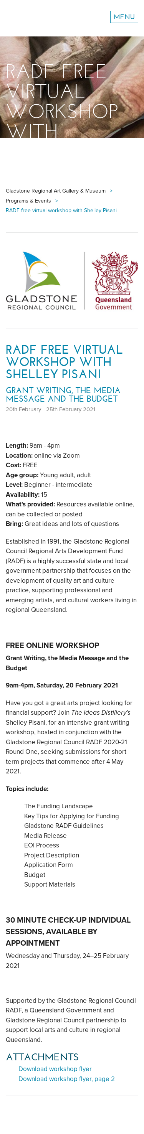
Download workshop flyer (55, 1069)
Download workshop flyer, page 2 (66, 1079)
